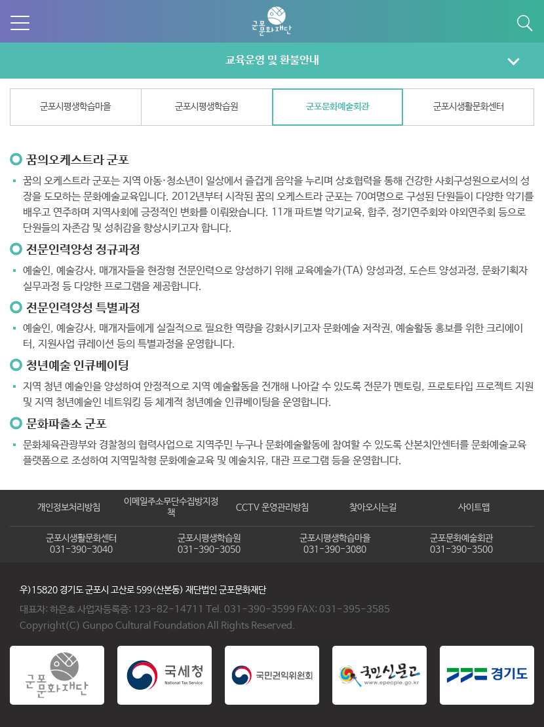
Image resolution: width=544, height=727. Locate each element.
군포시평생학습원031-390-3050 (209, 544)
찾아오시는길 (373, 507)
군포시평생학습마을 (75, 107)
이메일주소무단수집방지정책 (171, 507)
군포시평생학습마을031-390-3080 (335, 544)
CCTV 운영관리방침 (272, 507)
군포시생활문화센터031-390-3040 (81, 544)
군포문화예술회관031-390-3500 (461, 544)
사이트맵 (474, 507)
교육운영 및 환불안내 (272, 60)
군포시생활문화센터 (468, 107)
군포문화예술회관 (337, 107)
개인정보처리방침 (68, 507)
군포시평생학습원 (206, 107)
